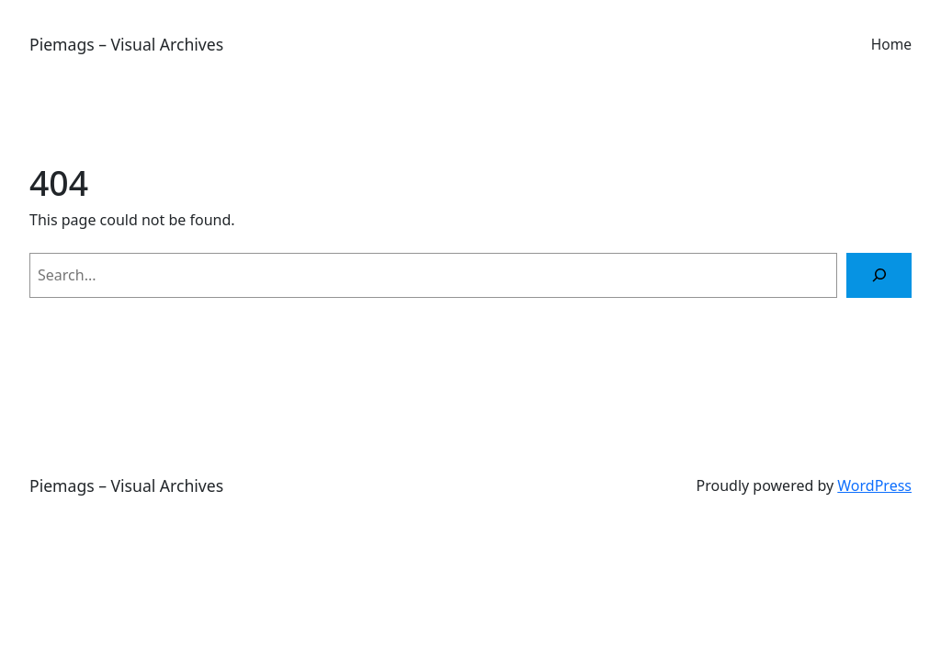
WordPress (874, 485)
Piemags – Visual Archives (126, 44)
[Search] (879, 275)
